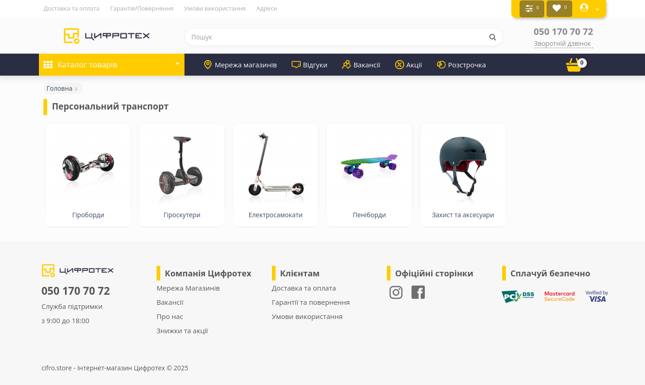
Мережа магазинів (240, 63)
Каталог (111, 60)
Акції (408, 63)
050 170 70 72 (563, 30)
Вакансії (361, 63)
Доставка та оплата (71, 8)
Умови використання (214, 8)
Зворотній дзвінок (562, 42)
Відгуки (309, 63)
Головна (59, 86)
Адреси (266, 8)
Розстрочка (461, 63)
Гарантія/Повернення (141, 8)
